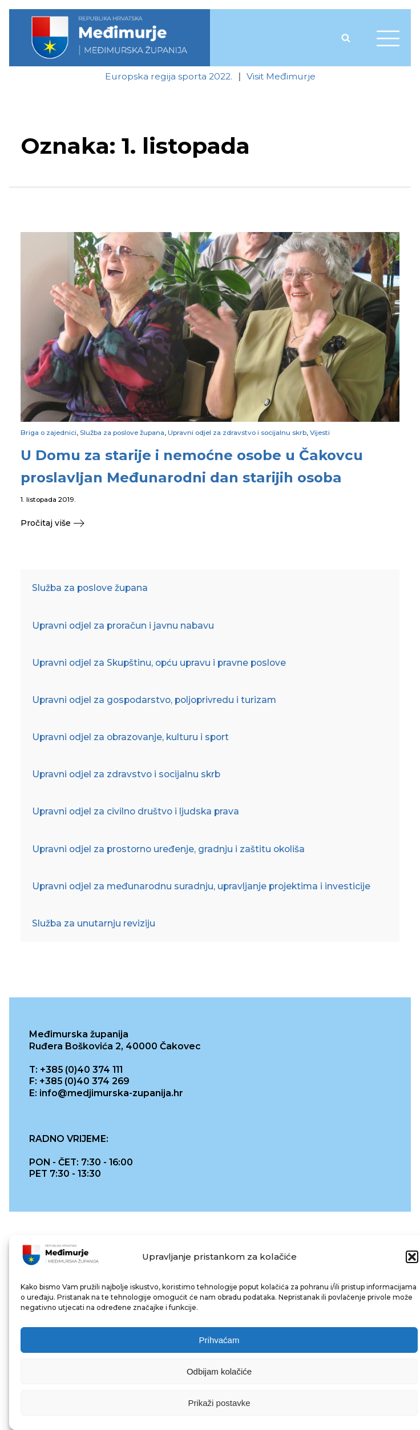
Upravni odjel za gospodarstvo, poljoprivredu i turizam (154, 699)
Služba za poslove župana (122, 433)
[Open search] (346, 38)
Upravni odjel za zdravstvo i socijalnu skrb (237, 433)
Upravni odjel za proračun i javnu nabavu (123, 625)
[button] (412, 1257)
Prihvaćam (219, 1340)
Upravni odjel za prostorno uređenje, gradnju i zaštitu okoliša (168, 849)
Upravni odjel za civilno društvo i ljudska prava (135, 811)
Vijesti (320, 433)
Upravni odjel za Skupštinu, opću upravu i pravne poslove (159, 662)
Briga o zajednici (48, 433)
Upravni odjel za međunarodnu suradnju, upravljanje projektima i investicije (201, 886)
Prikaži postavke (219, 1403)
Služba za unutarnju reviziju (93, 923)
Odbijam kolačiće (219, 1371)
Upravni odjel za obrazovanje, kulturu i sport (130, 737)
